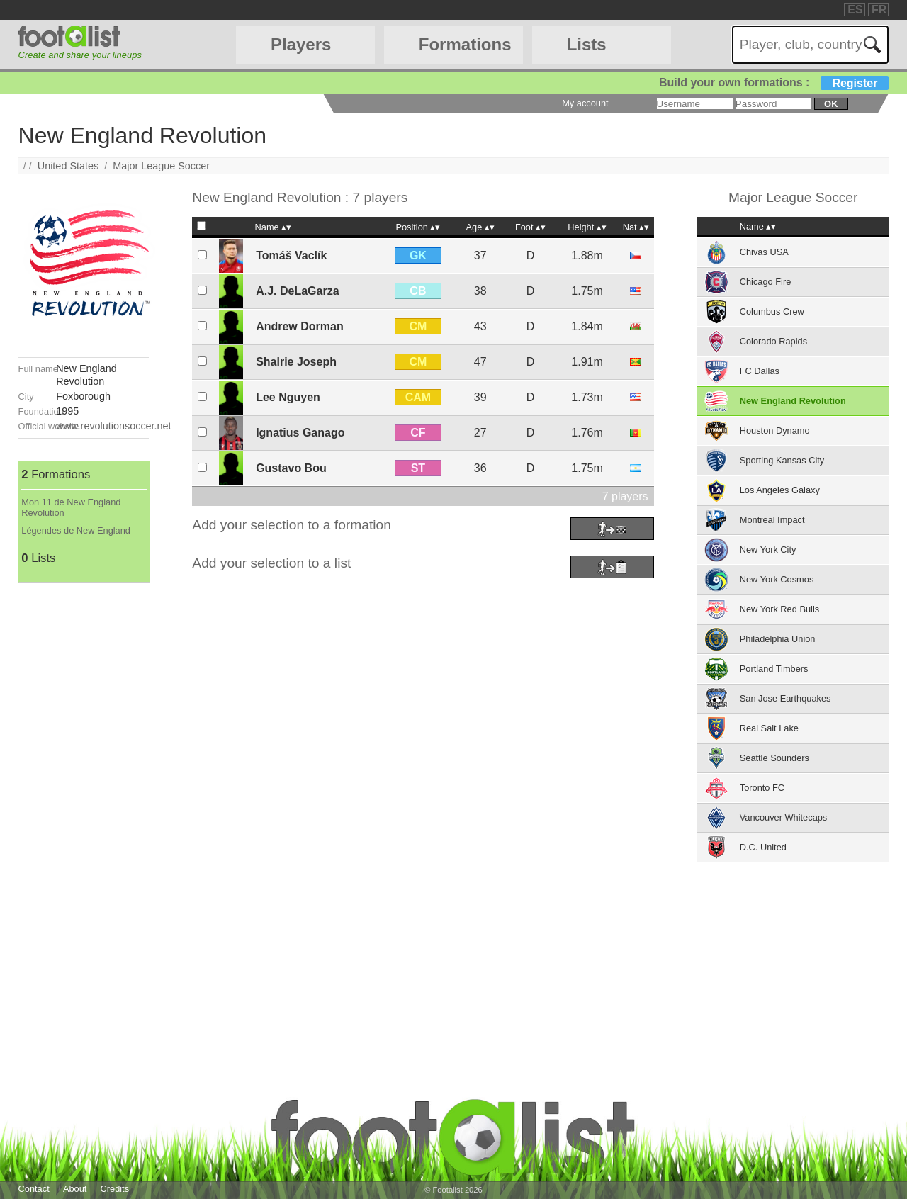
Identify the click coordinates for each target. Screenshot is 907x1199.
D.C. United (763, 847)
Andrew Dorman (300, 326)
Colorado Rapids (773, 341)
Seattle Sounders (774, 758)
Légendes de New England (75, 530)
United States (68, 165)
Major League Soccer (161, 165)
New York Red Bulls (779, 609)
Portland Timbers (774, 668)
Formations (465, 44)
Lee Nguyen (288, 397)
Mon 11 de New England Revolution (70, 507)
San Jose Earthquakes (785, 698)
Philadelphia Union (778, 639)
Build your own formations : (774, 83)
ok (831, 103)
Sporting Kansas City (782, 460)
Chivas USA (764, 252)
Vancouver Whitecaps (784, 817)
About (74, 1188)
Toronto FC (762, 787)
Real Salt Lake (769, 728)
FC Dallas (759, 371)
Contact (34, 1188)
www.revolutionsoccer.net (113, 426)
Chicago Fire (765, 281)
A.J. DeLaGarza (297, 291)
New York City (768, 549)
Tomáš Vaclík (291, 255)
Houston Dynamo (775, 430)
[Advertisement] (83, 795)
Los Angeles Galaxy (780, 490)
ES (854, 10)
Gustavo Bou (291, 468)
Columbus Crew (772, 311)
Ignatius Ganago (300, 433)
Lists (587, 44)
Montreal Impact (772, 519)
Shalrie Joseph (296, 362)
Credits (115, 1188)
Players (301, 44)
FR (879, 10)
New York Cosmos (777, 579)
